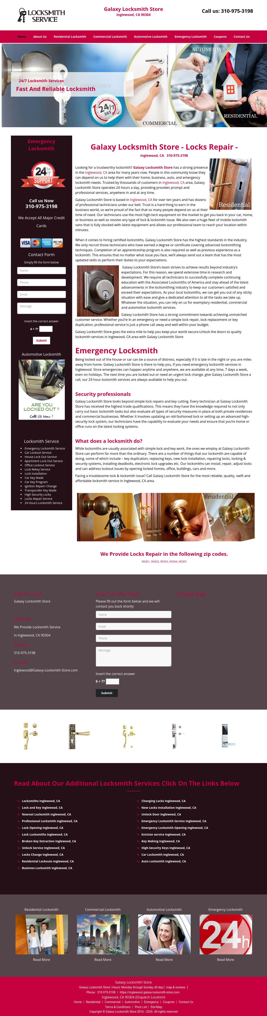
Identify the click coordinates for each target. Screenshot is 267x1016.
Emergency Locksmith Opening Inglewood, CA (175, 828)
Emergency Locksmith (191, 37)
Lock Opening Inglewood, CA (42, 828)
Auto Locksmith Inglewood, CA (164, 861)
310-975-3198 (237, 10)
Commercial (112, 1002)
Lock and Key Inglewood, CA (42, 808)
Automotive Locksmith (150, 37)
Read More (41, 959)
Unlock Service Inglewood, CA (43, 848)
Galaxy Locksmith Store (153, 167)
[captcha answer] (46, 329)
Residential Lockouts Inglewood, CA (48, 861)
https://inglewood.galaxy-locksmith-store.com (150, 992)
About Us (40, 37)
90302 (155, 561)
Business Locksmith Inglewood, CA (47, 868)
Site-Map (156, 1007)
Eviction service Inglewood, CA (164, 834)
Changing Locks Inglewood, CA (164, 801)
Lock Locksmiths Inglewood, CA (45, 834)
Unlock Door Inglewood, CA (161, 814)
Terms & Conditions (117, 1007)
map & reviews (176, 987)
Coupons (220, 37)
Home (21, 37)
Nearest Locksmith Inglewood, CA (46, 814)
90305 (182, 561)
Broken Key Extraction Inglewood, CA (49, 841)
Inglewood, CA (152, 155)
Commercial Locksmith (110, 37)
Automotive (132, 1002)
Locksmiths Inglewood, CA (41, 801)
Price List (141, 1007)
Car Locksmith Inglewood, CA (163, 855)
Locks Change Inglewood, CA (42, 855)
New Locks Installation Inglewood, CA (169, 808)
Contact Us (242, 37)
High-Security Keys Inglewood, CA (166, 848)
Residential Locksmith (70, 37)
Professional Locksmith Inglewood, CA (50, 821)
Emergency (151, 1002)
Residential (93, 1002)
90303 (164, 561)
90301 (146, 561)
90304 (173, 561)
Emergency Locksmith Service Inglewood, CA (174, 821)
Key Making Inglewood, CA (161, 841)
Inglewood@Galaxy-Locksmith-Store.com (46, 670)
